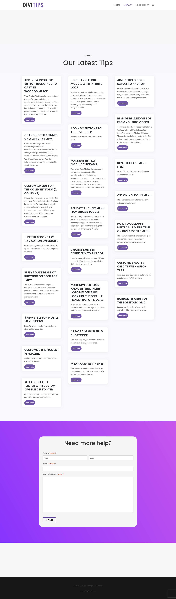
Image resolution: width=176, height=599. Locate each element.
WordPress (91, 591)
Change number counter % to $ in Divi (87, 251)
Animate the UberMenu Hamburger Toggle (87, 210)
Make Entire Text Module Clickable (84, 162)
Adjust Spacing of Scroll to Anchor (131, 82)
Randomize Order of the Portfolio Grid (132, 300)
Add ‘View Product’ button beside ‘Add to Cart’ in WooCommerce (40, 85)
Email (49, 463)
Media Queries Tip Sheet (88, 364)
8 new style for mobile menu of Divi (41, 319)
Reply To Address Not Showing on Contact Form (40, 276)
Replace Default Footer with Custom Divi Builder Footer (39, 385)
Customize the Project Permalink (41, 352)
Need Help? (142, 5)
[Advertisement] (88, 27)
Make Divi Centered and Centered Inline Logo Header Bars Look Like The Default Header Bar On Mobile (87, 292)
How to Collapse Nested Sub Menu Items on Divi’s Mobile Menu (133, 227)
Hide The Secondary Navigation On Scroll (41, 239)
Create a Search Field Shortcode (87, 333)
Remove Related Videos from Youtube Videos (134, 120)
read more (30, 120)
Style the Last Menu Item (131, 165)
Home (117, 5)
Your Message (53, 474)
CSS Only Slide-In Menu (134, 195)
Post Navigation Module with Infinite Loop (86, 83)
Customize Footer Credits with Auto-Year (131, 266)
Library (128, 5)
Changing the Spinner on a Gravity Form (40, 137)
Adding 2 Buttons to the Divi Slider (86, 130)
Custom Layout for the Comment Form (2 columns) (40, 189)
